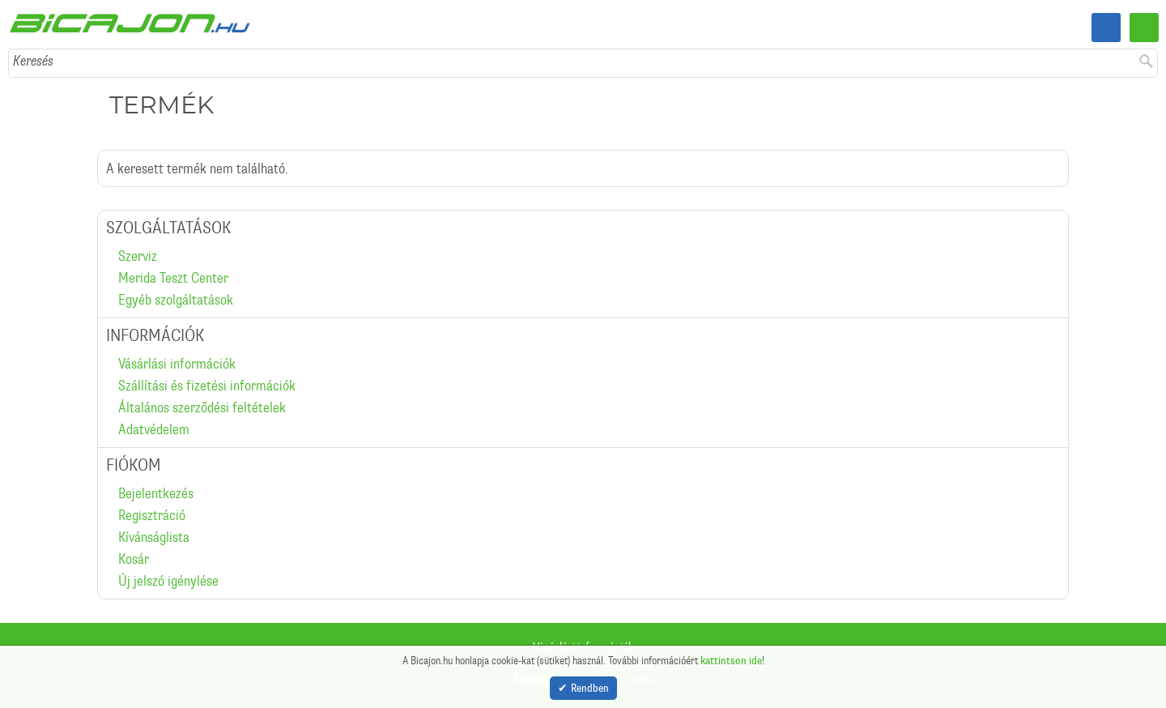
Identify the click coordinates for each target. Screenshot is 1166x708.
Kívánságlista (153, 537)
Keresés (33, 61)
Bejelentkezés (156, 493)
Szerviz (137, 256)
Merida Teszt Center (173, 278)
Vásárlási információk (177, 364)
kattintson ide (731, 657)
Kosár (133, 559)
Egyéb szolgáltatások (175, 300)
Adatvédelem (153, 429)
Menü (1144, 27)
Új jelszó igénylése (168, 581)
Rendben (590, 686)
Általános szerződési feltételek (202, 407)
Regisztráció (151, 515)
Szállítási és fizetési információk (207, 386)
